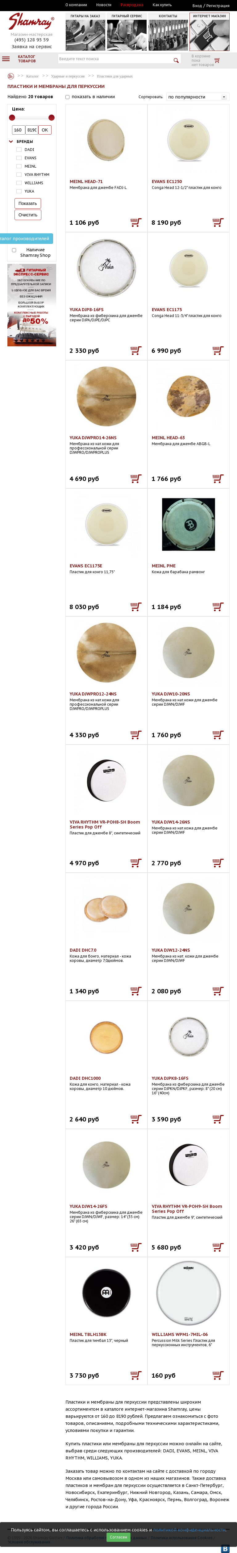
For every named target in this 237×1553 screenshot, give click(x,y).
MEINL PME (164, 565)
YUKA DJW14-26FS (88, 1206)
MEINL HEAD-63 (168, 437)
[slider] (12, 118)
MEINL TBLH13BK (88, 1334)
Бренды (25, 141)
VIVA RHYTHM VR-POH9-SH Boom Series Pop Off (187, 1209)
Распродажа (132, 5)
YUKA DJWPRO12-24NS (93, 693)
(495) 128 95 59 (32, 40)
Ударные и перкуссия (68, 76)
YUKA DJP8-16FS (87, 309)
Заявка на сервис (31, 46)
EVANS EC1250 (167, 181)
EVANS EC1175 (167, 309)
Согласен (118, 1537)
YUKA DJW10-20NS (171, 693)
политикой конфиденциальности (189, 1530)
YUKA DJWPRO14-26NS (93, 437)
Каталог (11, 76)
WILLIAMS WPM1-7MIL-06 (180, 1334)
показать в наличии (93, 96)
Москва (36, 5)
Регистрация (218, 5)
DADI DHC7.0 (83, 950)
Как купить (162, 5)
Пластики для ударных (115, 76)
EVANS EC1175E (86, 565)
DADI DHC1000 (85, 1078)
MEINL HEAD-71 (86, 181)
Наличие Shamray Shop (35, 252)
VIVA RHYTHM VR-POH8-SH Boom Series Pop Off (105, 824)
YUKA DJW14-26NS (171, 822)
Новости (103, 5)
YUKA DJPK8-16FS (170, 1078)
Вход (197, 5)
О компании (76, 5)
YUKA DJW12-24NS (171, 950)
